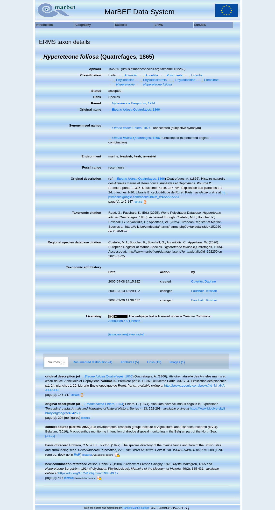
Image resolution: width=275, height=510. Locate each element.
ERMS (159, 25)
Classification (90, 75)
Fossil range (91, 167)
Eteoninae (210, 80)
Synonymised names (85, 125)
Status (96, 90)
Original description (86, 178)
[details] (138, 201)
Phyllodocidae (183, 80)
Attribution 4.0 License (124, 321)
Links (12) (154, 362)
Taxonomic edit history (83, 267)
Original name (90, 109)
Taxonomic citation (86, 212)
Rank (97, 97)
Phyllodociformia (153, 80)
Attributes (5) (129, 362)
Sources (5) (56, 362)
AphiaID (95, 69)
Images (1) (177, 362)
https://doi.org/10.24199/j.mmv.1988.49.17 (88, 473)
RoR (77, 454)
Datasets (121, 25)
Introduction (44, 25)
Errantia (195, 75)
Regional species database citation (74, 242)
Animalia (129, 75)
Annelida (150, 75)
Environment (91, 156)
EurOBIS (200, 25)
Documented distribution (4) (92, 362)
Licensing (93, 316)
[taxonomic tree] (118, 334)
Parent (96, 103)
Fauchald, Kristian (204, 291)
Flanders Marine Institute (135, 508)
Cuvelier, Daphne (203, 281)
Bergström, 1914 (131, 103)
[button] (41, 57)
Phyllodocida (123, 80)
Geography (83, 25)
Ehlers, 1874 (129, 128)
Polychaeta (173, 75)
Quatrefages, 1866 (134, 109)
